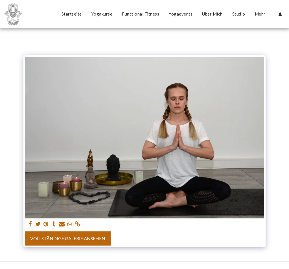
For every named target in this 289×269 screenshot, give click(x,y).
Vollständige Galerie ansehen (67, 238)
